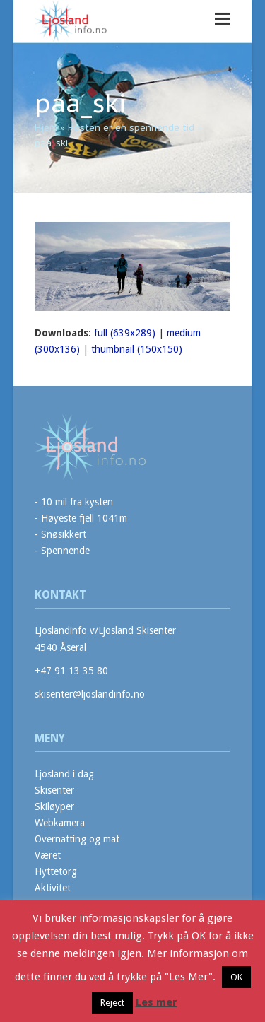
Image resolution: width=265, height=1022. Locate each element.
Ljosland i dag (64, 774)
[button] (222, 19)
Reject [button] (112, 1002)
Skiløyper (54, 806)
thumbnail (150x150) (136, 349)
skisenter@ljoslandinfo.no (90, 694)
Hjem (46, 128)
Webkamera (60, 822)
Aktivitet (53, 887)
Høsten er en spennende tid (131, 128)
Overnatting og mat (77, 839)
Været (48, 855)
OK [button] (236, 977)
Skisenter (54, 790)
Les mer (156, 1002)
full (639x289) (124, 333)
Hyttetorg (56, 871)
